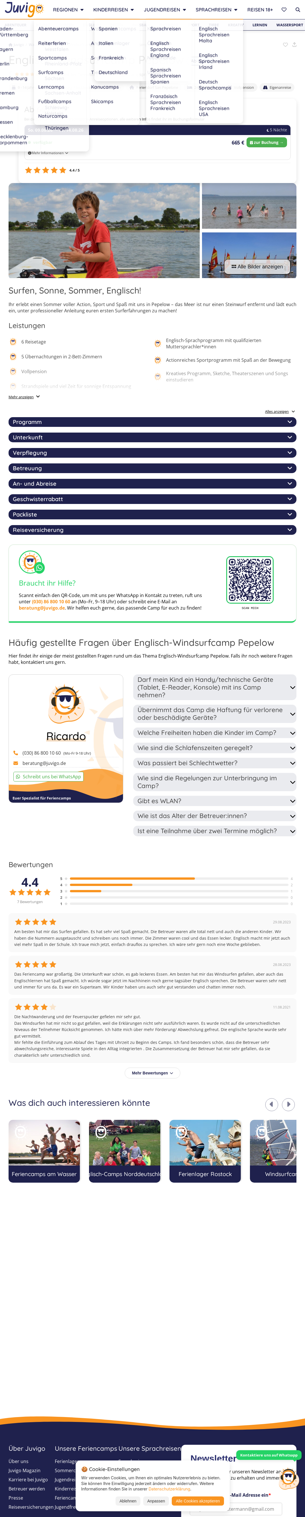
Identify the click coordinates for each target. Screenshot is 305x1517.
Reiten (116, 24)
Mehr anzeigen (21, 396)
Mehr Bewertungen (152, 1073)
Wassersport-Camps (46, 44)
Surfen (66, 24)
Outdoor (169, 24)
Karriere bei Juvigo (28, 1479)
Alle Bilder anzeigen (257, 267)
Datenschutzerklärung (169, 1488)
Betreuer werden (27, 1489)
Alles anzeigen (280, 411)
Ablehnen (128, 1501)
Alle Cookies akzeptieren (198, 1501)
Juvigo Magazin (25, 1470)
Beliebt (43, 24)
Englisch (92, 24)
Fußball (141, 24)
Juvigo (16, 44)
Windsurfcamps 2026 (85, 44)
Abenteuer (16, 24)
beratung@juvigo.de (42, 608)
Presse (16, 1498)
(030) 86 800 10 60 (51, 601)
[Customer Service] (289, 1478)
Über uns (19, 1461)
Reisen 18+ (260, 10)
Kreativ (235, 24)
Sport (194, 24)
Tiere (214, 24)
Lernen (260, 24)
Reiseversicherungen (31, 1507)
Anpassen (156, 1501)
